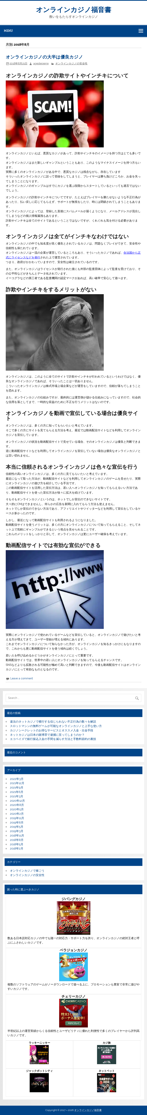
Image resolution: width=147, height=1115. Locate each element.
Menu (8, 30)
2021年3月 (16, 796)
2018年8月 (17, 840)
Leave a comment (21, 678)
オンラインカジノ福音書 (73, 10)
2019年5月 (16, 826)
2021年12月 (17, 783)
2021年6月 (16, 792)
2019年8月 (17, 822)
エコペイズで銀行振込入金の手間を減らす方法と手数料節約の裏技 (53, 739)
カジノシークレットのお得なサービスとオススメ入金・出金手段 (51, 730)
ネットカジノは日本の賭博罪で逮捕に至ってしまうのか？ (47, 735)
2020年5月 (17, 809)
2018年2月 (16, 848)
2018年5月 (16, 844)
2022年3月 (17, 779)
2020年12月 (17, 800)
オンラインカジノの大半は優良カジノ (44, 57)
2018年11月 (17, 835)
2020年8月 (17, 805)
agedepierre (41, 63)
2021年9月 (16, 787)
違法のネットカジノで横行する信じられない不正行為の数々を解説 (53, 721)
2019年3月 (16, 831)
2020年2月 (17, 813)
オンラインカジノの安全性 (71, 63)
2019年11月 (17, 818)
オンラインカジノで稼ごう (27, 870)
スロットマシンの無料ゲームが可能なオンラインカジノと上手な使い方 (56, 726)
